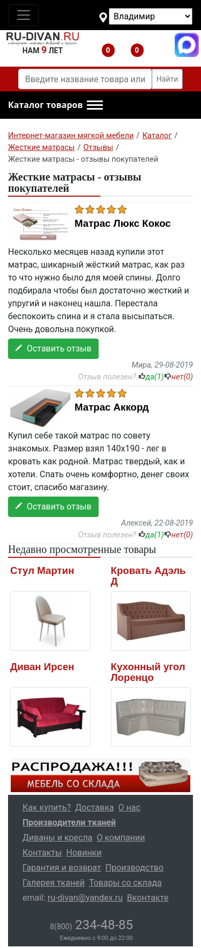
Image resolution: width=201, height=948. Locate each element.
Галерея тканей (54, 883)
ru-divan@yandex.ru (85, 898)
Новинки (83, 853)
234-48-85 (91, 924)
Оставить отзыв (53, 348)
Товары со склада (125, 883)
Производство (135, 868)
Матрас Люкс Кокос (123, 223)
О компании (120, 837)
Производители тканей (69, 822)
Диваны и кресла (57, 837)
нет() (178, 377)
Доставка (94, 807)
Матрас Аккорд (112, 407)
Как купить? (47, 807)
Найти (167, 79)
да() (151, 377)
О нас (129, 807)
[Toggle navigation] (24, 15)
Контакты (42, 853)
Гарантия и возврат (62, 868)
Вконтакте (147, 898)
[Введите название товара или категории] (85, 79)
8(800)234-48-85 (158, 45)
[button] (55, 105)
